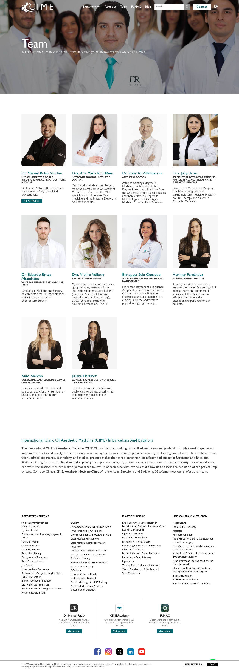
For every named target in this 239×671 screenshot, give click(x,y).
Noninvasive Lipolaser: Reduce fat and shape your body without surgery (192, 570)
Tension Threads (30, 542)
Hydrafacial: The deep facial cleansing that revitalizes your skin (194, 548)
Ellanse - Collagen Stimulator (36, 581)
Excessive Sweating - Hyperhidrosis (88, 563)
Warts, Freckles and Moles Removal (140, 570)
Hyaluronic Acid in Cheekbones (87, 531)
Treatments (91, 7)
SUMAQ (136, 7)
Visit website (74, 631)
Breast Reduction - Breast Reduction (141, 554)
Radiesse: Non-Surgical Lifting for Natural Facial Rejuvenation (42, 575)
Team (123, 7)
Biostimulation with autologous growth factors (41, 536)
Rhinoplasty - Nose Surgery (136, 542)
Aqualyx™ (76, 547)
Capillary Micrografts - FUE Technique (90, 583)
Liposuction (128, 562)
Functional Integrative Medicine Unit (191, 584)
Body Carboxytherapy (82, 567)
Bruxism (75, 523)
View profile (31, 201)
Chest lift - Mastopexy (133, 550)
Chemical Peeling (30, 546)
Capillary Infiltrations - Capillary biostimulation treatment (87, 588)
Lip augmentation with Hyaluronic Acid (91, 535)
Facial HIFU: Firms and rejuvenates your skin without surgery (193, 541)
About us (111, 7)
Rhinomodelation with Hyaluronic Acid (91, 527)
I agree (212, 664)
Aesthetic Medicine (35, 516)
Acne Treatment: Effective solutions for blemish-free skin (193, 563)
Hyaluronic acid (29, 530)
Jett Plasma (26, 566)
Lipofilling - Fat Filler (132, 534)
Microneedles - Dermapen (35, 570)
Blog (148, 7)
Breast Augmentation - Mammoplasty (141, 546)
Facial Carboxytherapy (32, 562)
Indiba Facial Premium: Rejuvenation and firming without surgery (193, 555)
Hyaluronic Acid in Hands (84, 575)
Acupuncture (179, 523)
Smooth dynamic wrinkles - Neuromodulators (35, 525)
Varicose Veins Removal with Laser (88, 551)
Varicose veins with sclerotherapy (88, 555)
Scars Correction (131, 573)
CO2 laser (76, 571)
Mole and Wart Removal (83, 579)
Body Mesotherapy (80, 559)
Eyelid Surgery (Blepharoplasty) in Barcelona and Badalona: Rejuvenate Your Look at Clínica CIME (143, 526)
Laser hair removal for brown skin (88, 543)
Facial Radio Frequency (184, 527)
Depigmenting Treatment (34, 558)
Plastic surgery (133, 516)
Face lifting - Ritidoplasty (134, 538)
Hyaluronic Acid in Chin (33, 593)
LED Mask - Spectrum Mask (35, 585)
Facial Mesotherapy (31, 554)
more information (194, 664)
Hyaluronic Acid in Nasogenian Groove (41, 589)
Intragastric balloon (182, 576)
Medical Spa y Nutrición (190, 516)
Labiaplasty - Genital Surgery (136, 558)
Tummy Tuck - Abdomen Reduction (140, 566)
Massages (177, 531)
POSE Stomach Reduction (186, 580)
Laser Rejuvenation (31, 550)
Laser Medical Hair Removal (85, 539)
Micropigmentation (183, 535)
